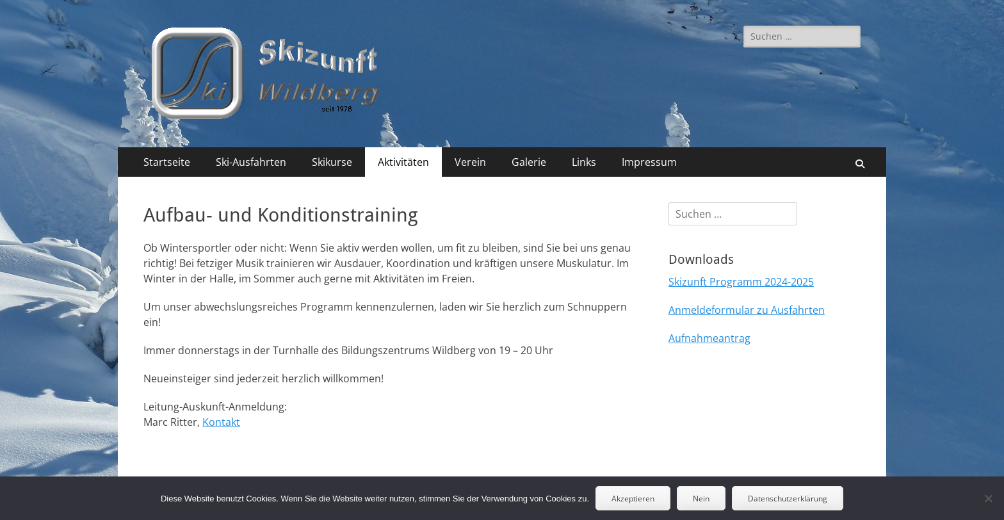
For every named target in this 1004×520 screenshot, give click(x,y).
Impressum (649, 162)
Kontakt (221, 422)
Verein (470, 162)
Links (584, 162)
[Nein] (988, 498)
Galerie (529, 162)
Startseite (166, 162)
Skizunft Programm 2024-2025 (741, 282)
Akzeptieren (632, 498)
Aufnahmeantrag (709, 338)
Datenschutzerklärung (787, 498)
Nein (701, 498)
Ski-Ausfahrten (251, 162)
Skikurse (332, 162)
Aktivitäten (403, 162)
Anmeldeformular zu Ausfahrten (746, 310)
